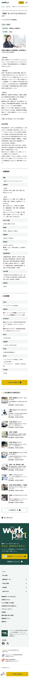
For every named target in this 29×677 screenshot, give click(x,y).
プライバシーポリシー (7, 609)
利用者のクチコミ (6, 599)
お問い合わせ (5, 591)
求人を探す (5, 575)
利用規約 (4, 612)
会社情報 (4, 587)
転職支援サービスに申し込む (9, 596)
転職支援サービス (6, 579)
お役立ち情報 (5, 583)
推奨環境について (6, 618)
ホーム (3, 6)
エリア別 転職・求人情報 (8, 602)
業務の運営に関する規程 (7, 615)
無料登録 (21, 2)
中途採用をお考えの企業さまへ (9, 606)
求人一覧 (8, 6)
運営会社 (4, 621)
